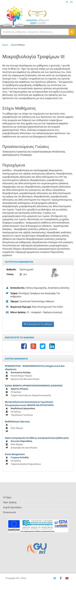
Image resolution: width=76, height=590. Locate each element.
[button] (72, 32)
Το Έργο (7, 497)
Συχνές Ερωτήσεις (12, 507)
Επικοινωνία (9, 512)
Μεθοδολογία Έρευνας (17, 421)
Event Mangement (15, 454)
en (71, 1)
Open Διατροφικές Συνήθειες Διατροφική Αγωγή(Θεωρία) (37, 437)
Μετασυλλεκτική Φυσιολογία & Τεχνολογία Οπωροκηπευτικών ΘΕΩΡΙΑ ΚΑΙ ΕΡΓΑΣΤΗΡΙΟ (29, 403)
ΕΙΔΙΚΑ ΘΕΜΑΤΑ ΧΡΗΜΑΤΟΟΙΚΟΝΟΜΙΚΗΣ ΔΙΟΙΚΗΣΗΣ (34, 385)
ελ (67, 1)
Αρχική (5, 45)
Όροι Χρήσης (10, 502)
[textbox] (35, 32)
